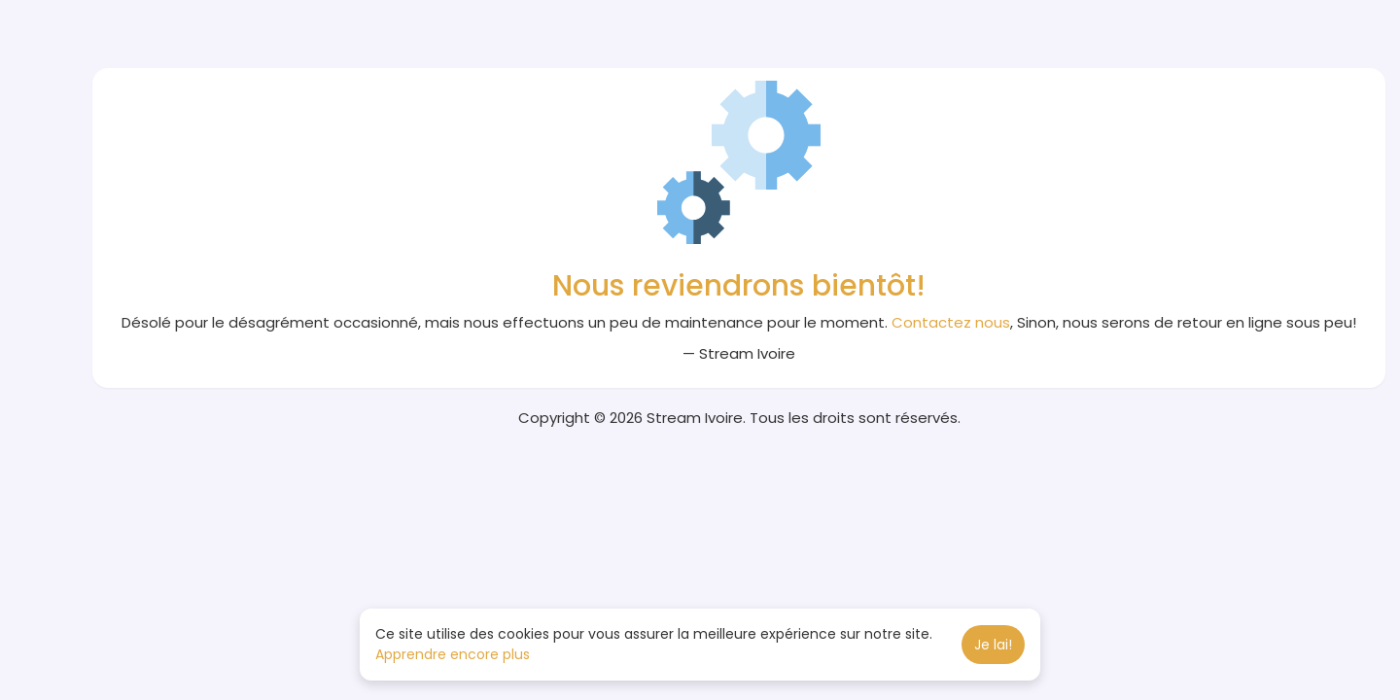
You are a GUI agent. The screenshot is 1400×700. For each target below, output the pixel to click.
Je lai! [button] (993, 644)
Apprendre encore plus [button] (452, 654)
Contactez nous (951, 322)
